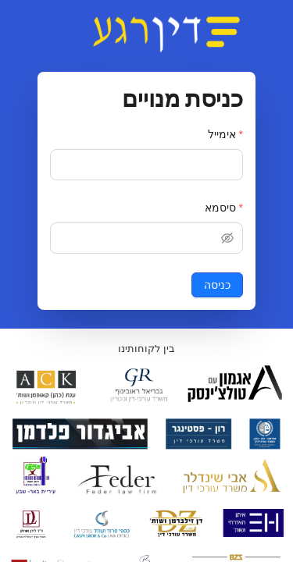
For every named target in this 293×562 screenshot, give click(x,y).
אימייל (222, 134)
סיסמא (220, 207)
